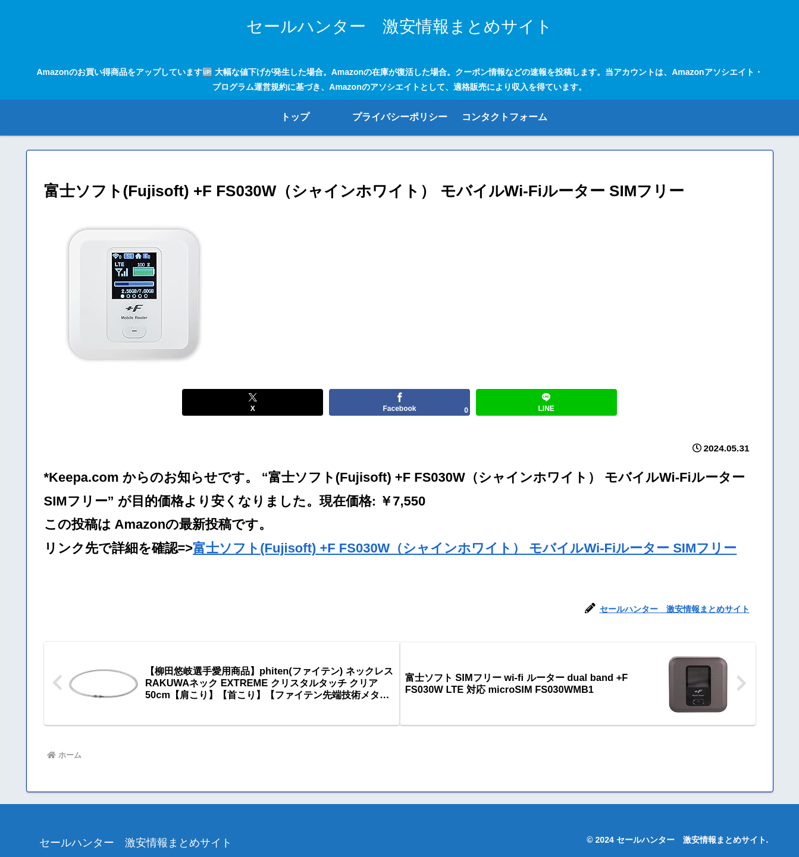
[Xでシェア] (280, 402)
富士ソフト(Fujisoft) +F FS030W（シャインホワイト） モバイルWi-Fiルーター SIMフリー (465, 548)
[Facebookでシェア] (399, 402)
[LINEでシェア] (519, 402)
